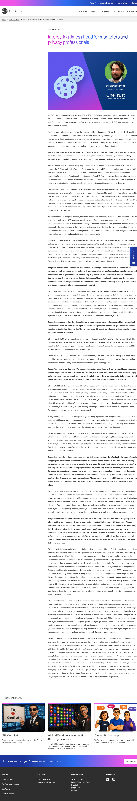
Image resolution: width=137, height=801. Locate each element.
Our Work (6, 788)
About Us (93, 3)
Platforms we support (11, 784)
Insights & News (122, 3)
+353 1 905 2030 (43, 779)
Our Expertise (7, 779)
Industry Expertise (106, 3)
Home (4, 19)
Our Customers (8, 793)
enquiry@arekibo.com (46, 782)
